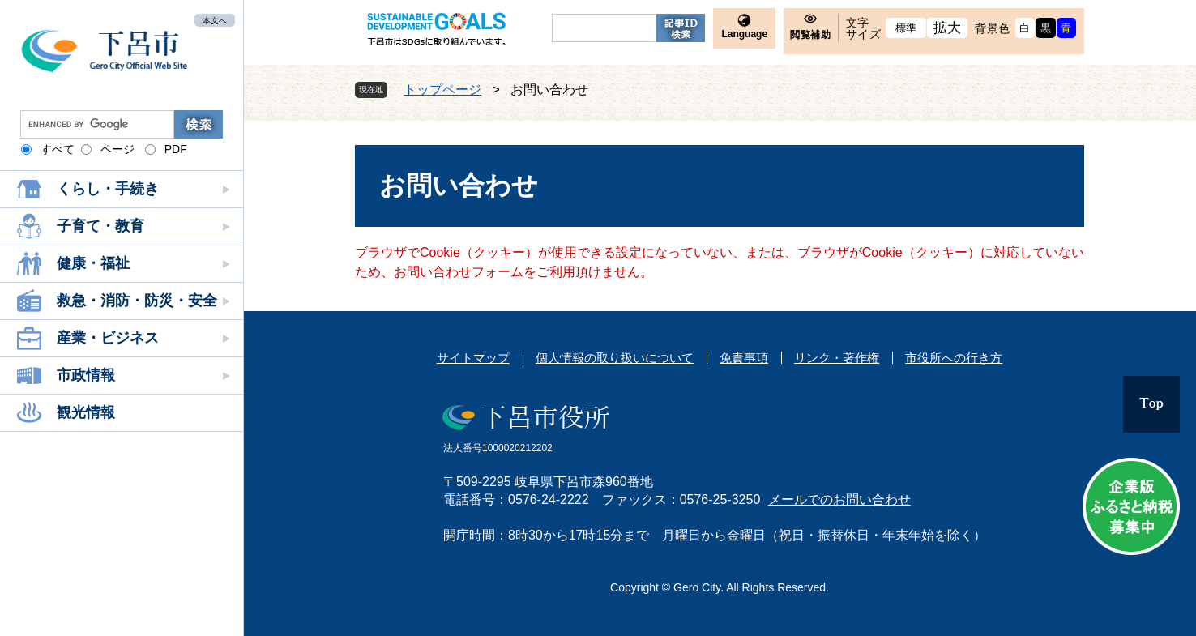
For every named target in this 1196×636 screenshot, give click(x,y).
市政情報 (86, 375)
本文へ (215, 19)
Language (744, 34)
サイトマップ (473, 358)
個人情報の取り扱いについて (615, 358)
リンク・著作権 (836, 358)
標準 (906, 28)
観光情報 (86, 412)
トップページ (442, 89)
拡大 (947, 28)
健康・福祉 (93, 263)
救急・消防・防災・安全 (137, 300)
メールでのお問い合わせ (839, 499)
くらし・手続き (108, 189)
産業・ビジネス (108, 338)
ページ (117, 149)
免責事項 (744, 358)
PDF (175, 149)
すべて (58, 149)
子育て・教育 (100, 226)
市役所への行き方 (953, 358)
